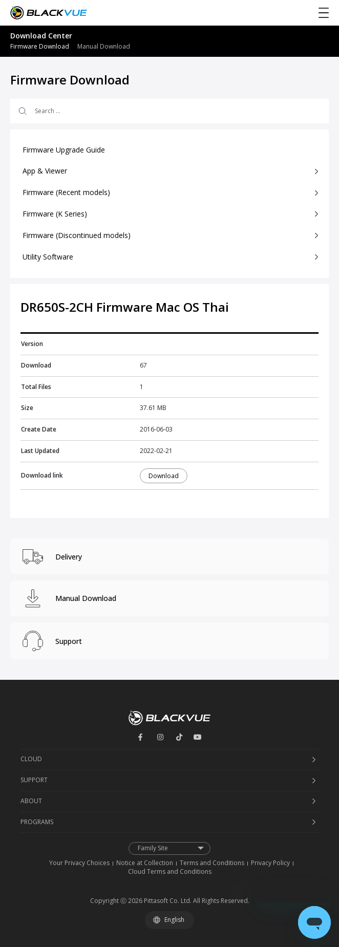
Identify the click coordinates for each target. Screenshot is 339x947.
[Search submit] (21, 111)
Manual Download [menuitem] (103, 46)
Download (164, 475)
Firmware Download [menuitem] (39, 46)
